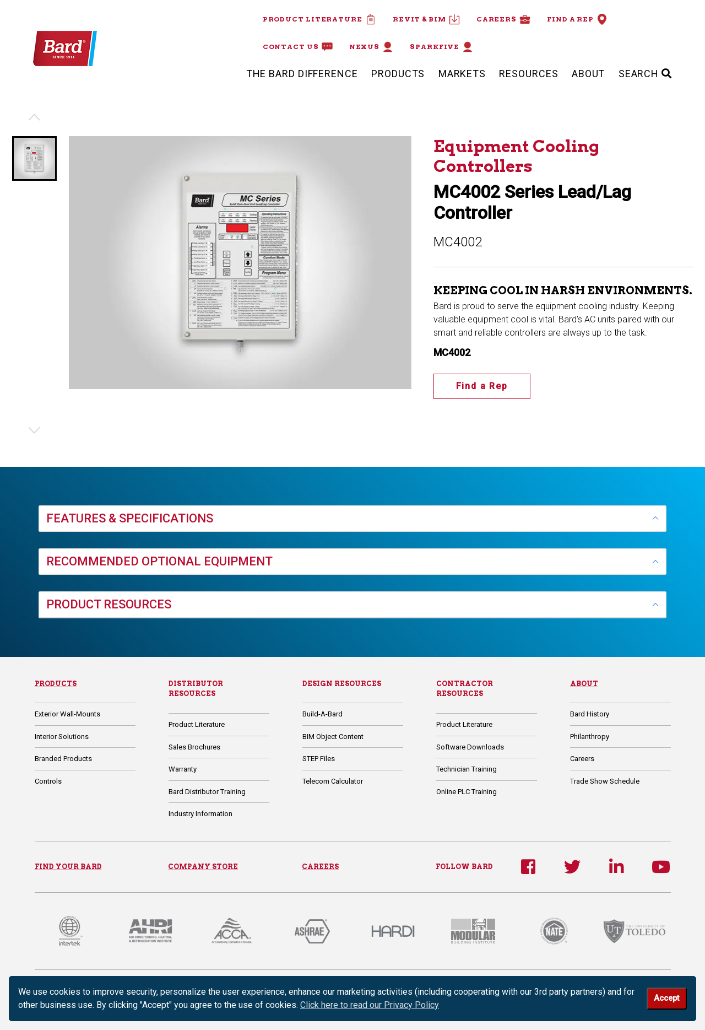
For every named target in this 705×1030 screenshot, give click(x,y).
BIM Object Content (333, 736)
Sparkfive (441, 46)
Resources (528, 73)
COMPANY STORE (203, 866)
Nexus (371, 46)
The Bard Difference (302, 73)
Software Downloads (470, 747)
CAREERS (320, 866)
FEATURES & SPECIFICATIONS (129, 518)
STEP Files (318, 758)
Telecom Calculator (332, 781)
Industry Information (200, 814)
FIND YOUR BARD (68, 866)
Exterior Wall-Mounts (67, 714)
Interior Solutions (62, 736)
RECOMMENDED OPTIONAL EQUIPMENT (159, 561)
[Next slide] (34, 430)
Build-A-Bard (322, 714)
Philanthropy (589, 736)
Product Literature (319, 19)
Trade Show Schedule (604, 781)
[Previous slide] (34, 117)
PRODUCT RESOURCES (108, 604)
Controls (48, 781)
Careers (503, 19)
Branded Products (63, 758)
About (588, 73)
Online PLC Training (466, 792)
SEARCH (645, 73)
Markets (462, 73)
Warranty (183, 769)
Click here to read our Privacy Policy (369, 1005)
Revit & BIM (426, 19)
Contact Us (298, 46)
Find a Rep (577, 19)
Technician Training (466, 769)
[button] (34, 158)
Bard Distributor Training (207, 792)
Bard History (589, 714)
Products (398, 73)
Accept (666, 998)
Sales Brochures (194, 747)
